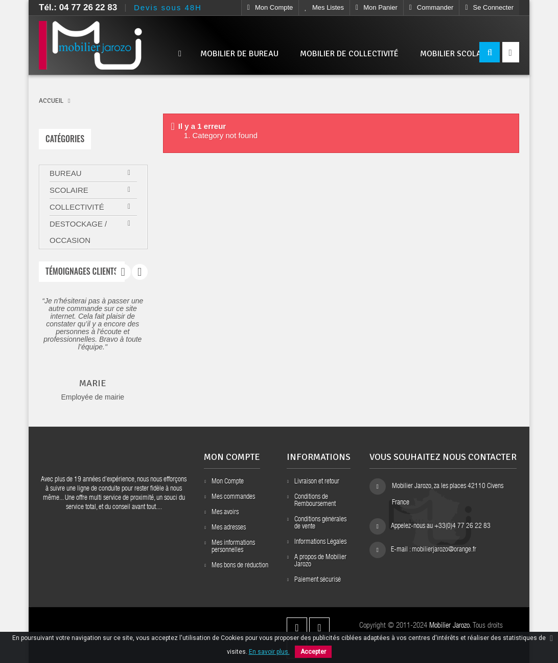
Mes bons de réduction (240, 565)
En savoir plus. (269, 651)
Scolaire (69, 190)
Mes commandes (233, 497)
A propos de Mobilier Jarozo (320, 561)
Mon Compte (228, 481)
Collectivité (77, 207)
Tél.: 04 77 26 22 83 (78, 7)
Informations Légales (320, 542)
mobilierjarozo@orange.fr (444, 550)
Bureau (66, 173)
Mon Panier (377, 7)
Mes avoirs (225, 512)
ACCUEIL (51, 101)
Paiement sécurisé (317, 580)
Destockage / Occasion (78, 232)
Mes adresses (229, 528)
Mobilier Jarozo (449, 626)
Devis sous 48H (168, 7)
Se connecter (489, 7)
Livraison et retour (316, 481)
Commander (431, 7)
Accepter (313, 651)
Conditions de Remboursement (315, 501)
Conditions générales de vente (320, 523)
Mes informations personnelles (233, 547)
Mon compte (270, 7)
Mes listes (324, 7)
